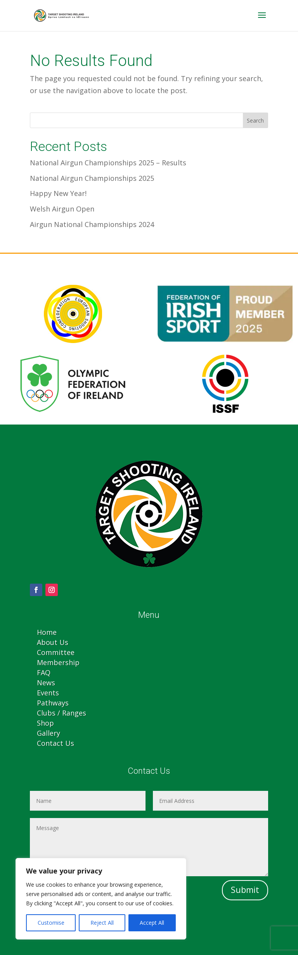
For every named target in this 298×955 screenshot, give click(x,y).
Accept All (152, 922)
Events (48, 692)
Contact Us (55, 743)
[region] (101, 898)
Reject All (102, 922)
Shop (45, 723)
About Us (52, 642)
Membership (58, 662)
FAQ (43, 672)
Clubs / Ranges (61, 713)
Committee (55, 652)
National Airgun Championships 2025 (92, 178)
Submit (245, 889)
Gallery (48, 733)
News (46, 682)
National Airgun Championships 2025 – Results (108, 162)
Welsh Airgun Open (62, 208)
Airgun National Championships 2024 (92, 224)
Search (255, 120)
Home (47, 632)
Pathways (53, 702)
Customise (51, 922)
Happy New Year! (58, 193)
